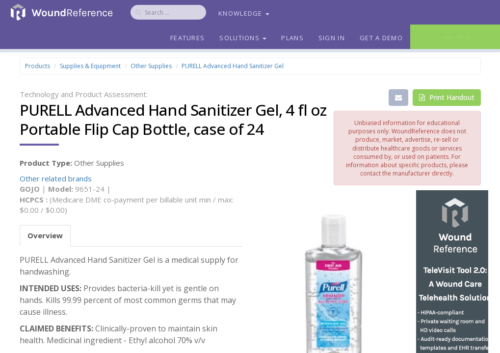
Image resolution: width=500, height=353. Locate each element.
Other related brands (56, 178)
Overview (45, 235)
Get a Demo (381, 37)
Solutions (242, 37)
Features (187, 37)
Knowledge (243, 13)
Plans (292, 37)
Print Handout (446, 97)
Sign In (331, 37)
